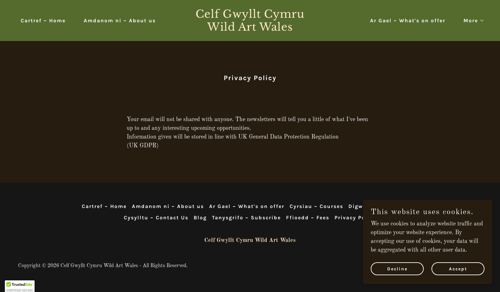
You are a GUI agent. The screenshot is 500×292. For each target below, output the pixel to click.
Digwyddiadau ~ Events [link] (383, 206)
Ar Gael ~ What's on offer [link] (407, 20)
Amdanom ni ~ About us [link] (120, 20)
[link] (250, 29)
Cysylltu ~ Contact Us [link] (156, 217)
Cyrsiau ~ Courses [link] (316, 206)
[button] (471, 21)
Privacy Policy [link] (355, 217)
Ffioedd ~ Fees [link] (307, 217)
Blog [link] (200, 217)
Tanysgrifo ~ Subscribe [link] (246, 217)
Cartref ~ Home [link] (43, 20)
